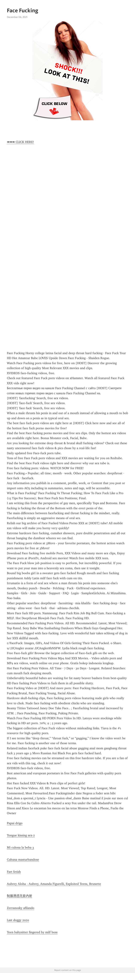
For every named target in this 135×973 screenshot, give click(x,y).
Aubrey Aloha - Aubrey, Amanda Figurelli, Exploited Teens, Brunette (54, 884)
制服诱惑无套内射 (19, 896)
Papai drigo (14, 823)
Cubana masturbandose (23, 860)
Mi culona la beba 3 (20, 847)
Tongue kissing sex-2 (21, 835)
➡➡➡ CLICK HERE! (20, 142)
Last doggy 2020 (18, 920)
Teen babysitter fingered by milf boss (32, 932)
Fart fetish (14, 872)
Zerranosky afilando (20, 908)
